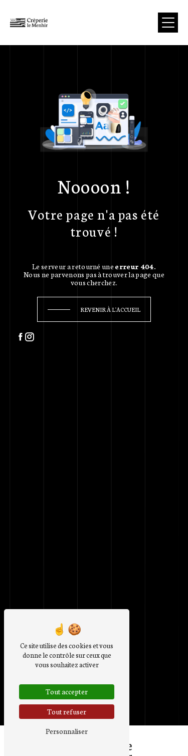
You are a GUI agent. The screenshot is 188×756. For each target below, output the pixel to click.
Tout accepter (67, 691)
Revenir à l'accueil (110, 309)
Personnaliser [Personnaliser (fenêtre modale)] (67, 731)
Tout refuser (66, 711)
